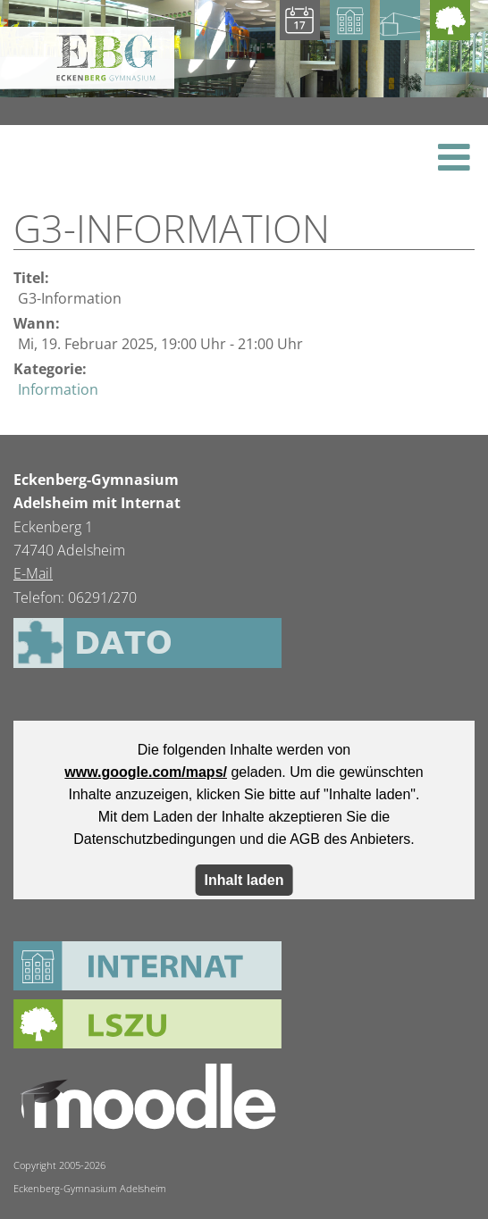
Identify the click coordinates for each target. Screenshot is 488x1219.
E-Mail (33, 573)
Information (58, 389)
